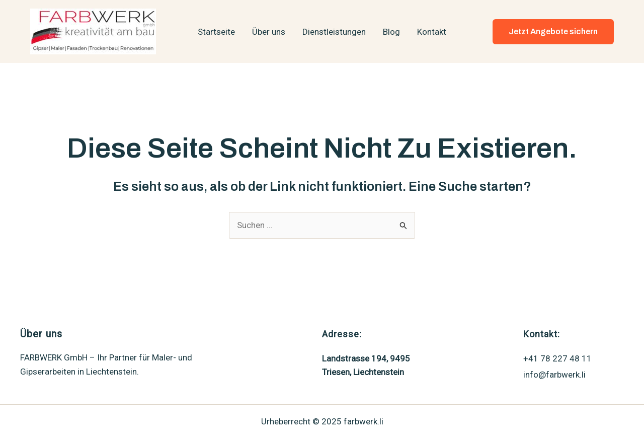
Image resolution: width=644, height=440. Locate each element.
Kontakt (431, 32)
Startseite (216, 32)
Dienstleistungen (334, 32)
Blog (391, 32)
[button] (553, 31)
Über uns (268, 32)
